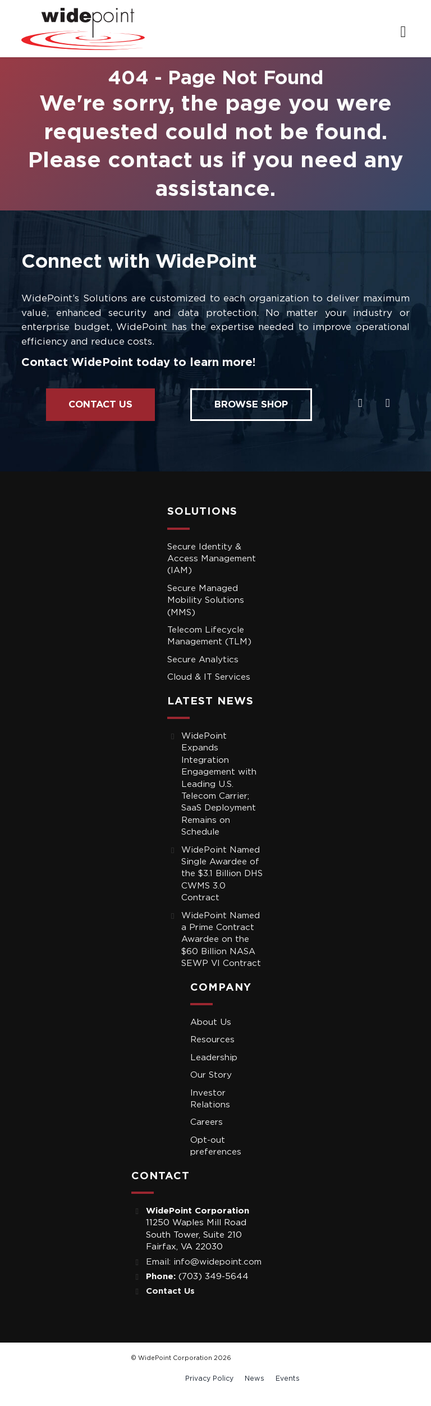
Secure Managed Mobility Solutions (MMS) (205, 600)
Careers (206, 1122)
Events (288, 1378)
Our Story (211, 1075)
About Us (210, 1022)
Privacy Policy (209, 1378)
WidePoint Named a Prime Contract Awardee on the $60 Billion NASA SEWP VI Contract (221, 940)
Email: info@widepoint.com (204, 1262)
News (254, 1378)
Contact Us (100, 404)
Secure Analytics (203, 660)
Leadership (213, 1058)
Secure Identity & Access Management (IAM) (211, 559)
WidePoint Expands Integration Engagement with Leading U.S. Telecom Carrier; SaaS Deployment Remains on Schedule (218, 784)
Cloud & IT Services (208, 677)
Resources (212, 1040)
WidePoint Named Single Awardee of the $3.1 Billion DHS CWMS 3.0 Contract (222, 874)
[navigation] (403, 32)
